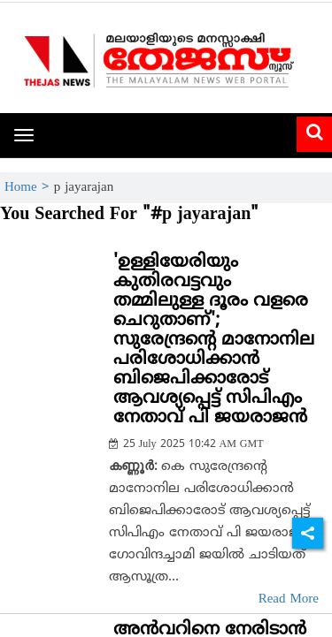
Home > (29, 187)
